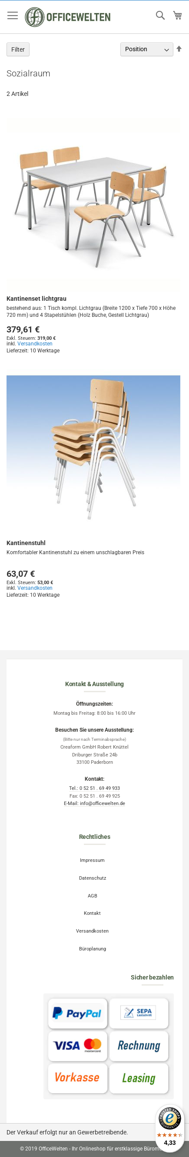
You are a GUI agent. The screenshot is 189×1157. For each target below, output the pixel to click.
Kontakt (92, 913)
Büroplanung (92, 949)
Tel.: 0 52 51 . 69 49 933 (94, 788)
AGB (92, 896)
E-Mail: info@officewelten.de (94, 803)
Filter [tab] (18, 49)
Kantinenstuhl (26, 542)
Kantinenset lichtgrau (36, 298)
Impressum (92, 860)
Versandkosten (35, 344)
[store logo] (68, 17)
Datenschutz (92, 878)
